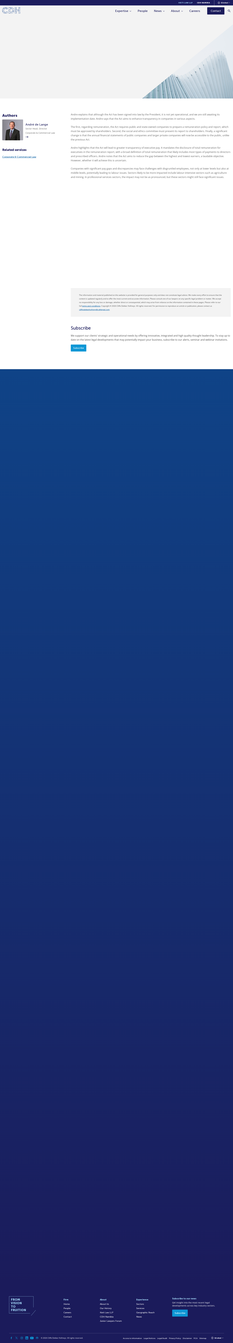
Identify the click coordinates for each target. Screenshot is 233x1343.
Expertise (121, 11)
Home (67, 1304)
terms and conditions (91, 306)
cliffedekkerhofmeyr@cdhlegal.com (94, 310)
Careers (194, 11)
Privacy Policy (175, 1338)
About (175, 11)
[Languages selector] (224, 2)
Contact (68, 1317)
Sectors (140, 1304)
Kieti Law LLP (186, 3)
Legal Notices (149, 1338)
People (143, 11)
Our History (106, 1308)
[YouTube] (32, 1338)
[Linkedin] (26, 1338)
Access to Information (132, 1338)
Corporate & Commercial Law (19, 156)
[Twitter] (16, 1338)
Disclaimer (187, 1338)
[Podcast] (37, 1338)
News (158, 11)
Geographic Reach (145, 1312)
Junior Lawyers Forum (111, 1321)
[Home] (11, 11)
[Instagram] (21, 1338)
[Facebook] (11, 1338)
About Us (104, 1304)
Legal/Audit (162, 1338)
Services (140, 1308)
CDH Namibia (203, 3)
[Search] (229, 10)
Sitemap (202, 1338)
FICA (196, 1338)
